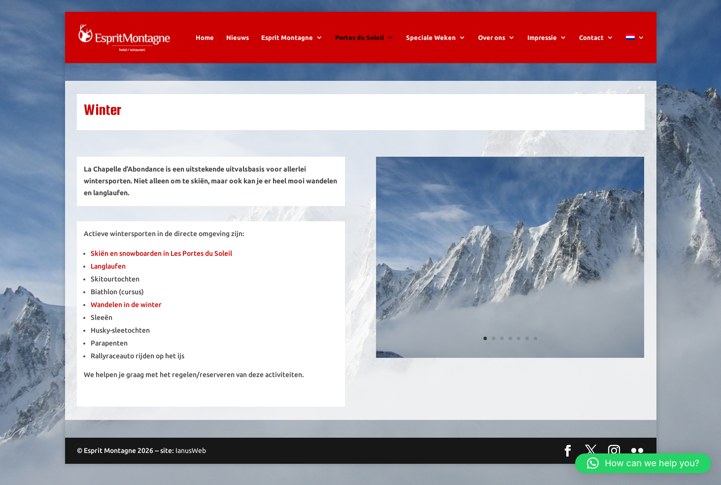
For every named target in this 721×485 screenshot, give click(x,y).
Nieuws (237, 37)
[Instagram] (614, 451)
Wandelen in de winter (126, 305)
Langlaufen (108, 266)
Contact (591, 37)
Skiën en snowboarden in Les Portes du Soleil (161, 253)
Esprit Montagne (287, 37)
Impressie (542, 37)
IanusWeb (190, 450)
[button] (643, 463)
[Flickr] (637, 451)
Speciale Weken (431, 37)
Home (205, 37)
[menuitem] (635, 48)
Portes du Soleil (359, 37)
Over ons (491, 37)
